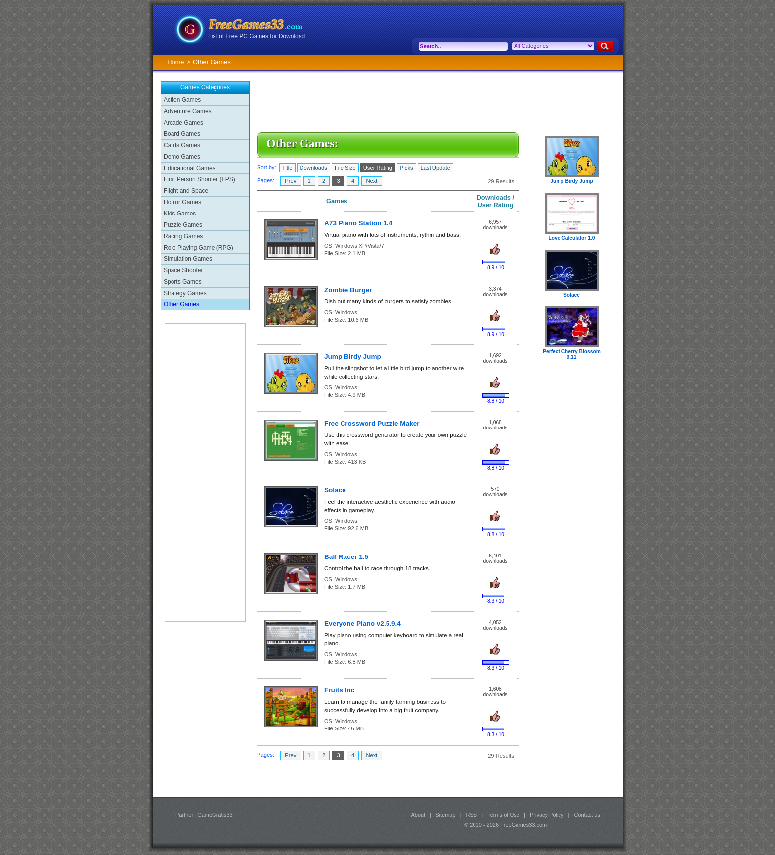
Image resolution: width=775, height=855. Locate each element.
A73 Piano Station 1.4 (358, 223)
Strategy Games (185, 293)
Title (287, 168)
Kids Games (180, 213)
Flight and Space (186, 190)
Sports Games (183, 281)
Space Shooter (183, 270)
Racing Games (183, 236)
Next (371, 181)
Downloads (313, 168)
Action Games (182, 99)
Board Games (182, 133)
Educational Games (189, 168)
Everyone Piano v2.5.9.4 (362, 623)
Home (175, 62)
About (418, 815)
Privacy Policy (546, 815)
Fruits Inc (339, 690)
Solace (335, 490)
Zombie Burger (348, 290)
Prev (290, 181)
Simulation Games (188, 259)
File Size (345, 168)
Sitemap (445, 815)
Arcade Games (183, 122)
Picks (406, 168)
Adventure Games (188, 111)
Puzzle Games (183, 224)
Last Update (435, 168)
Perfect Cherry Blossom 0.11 (572, 354)
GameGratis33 (215, 815)
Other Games (181, 304)
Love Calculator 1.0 (572, 238)
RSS (471, 815)
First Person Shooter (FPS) (199, 179)
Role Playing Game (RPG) (198, 247)
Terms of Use (503, 815)
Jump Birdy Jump (352, 356)
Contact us (587, 815)
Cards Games (182, 145)
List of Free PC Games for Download (256, 36)
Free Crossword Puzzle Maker (372, 423)
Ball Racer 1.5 (346, 556)
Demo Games (182, 156)
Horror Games (182, 202)
